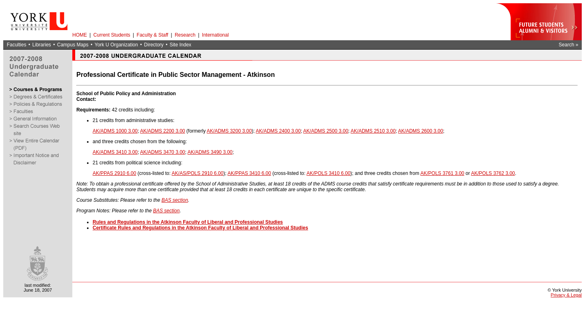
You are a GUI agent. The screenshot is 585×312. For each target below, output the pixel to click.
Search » (568, 45)
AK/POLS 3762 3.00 (493, 173)
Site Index (180, 45)
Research (185, 35)
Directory (154, 45)
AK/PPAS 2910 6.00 (114, 173)
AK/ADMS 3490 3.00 (210, 152)
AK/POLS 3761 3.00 (442, 173)
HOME (79, 35)
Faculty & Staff (152, 35)
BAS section (174, 200)
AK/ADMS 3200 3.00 (229, 131)
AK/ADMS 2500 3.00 (325, 131)
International (215, 35)
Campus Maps (72, 45)
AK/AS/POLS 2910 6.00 (197, 173)
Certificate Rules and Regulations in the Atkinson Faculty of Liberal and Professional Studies (200, 228)
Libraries (41, 45)
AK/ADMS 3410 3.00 (115, 152)
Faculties (16, 45)
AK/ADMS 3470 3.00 (162, 152)
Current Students (111, 35)
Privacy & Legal (566, 294)
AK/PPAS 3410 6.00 (249, 173)
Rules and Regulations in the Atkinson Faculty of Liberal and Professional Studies (188, 222)
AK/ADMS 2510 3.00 (373, 131)
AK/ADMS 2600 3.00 (420, 131)
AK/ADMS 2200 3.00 (162, 131)
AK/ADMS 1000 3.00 (115, 131)
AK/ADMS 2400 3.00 (278, 131)
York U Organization (116, 45)
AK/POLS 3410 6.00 (329, 173)
